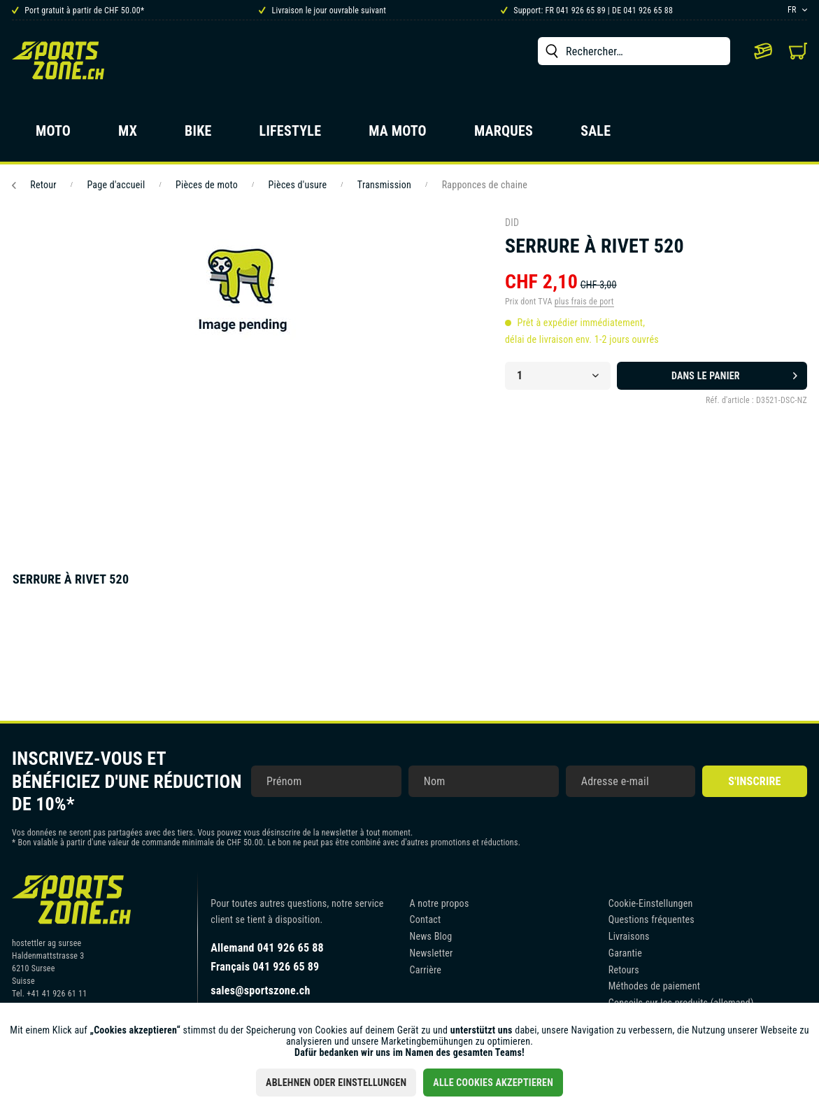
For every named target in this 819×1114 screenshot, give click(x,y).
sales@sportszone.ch (260, 990)
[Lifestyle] (291, 135)
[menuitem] (634, 51)
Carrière (426, 969)
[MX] (127, 135)
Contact (425, 919)
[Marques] (503, 135)
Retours (623, 969)
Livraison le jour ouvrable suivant (322, 10)
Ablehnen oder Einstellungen (336, 1082)
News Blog (431, 936)
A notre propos (439, 903)
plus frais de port (584, 301)
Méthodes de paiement (654, 986)
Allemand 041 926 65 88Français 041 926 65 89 (267, 957)
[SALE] (595, 135)
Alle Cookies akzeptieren (493, 1082)
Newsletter (431, 953)
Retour (34, 184)
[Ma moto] (397, 135)
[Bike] (198, 135)
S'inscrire (754, 781)
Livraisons (629, 936)
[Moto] (53, 135)
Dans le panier (734, 373)
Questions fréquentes (651, 919)
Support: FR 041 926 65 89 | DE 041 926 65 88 (587, 10)
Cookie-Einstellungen (650, 903)
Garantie (625, 953)
